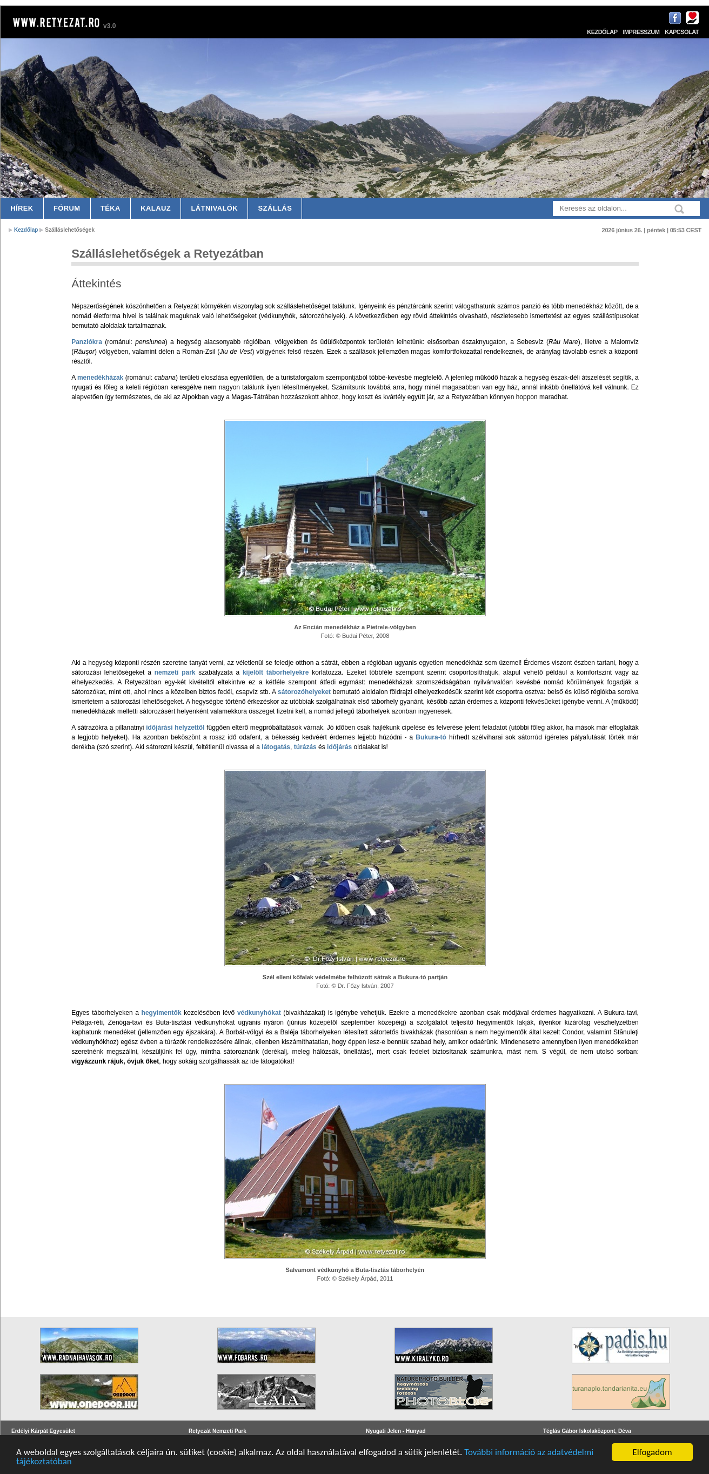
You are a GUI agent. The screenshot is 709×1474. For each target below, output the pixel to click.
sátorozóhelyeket (304, 692)
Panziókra (86, 342)
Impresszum (641, 32)
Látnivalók (214, 208)
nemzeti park (175, 672)
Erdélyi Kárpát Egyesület (43, 1431)
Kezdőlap (602, 32)
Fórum (67, 208)
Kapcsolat (682, 32)
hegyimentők (162, 1013)
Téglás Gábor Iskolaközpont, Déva (587, 1431)
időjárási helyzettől (175, 727)
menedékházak (100, 377)
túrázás (305, 747)
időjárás (339, 747)
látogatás (276, 747)
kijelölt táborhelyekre (276, 672)
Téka (111, 208)
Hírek (21, 208)
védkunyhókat (259, 1013)
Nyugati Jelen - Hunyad (396, 1431)
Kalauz (156, 208)
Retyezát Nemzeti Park (217, 1431)
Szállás (275, 208)
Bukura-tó (431, 737)
